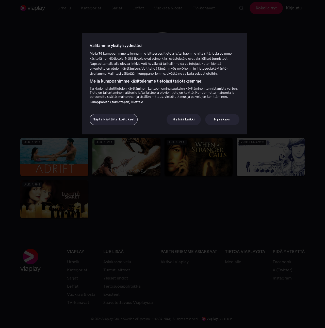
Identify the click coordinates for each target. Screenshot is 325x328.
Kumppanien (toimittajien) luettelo (116, 102)
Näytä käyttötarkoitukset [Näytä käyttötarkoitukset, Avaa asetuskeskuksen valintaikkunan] (113, 119)
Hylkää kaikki (183, 119)
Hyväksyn (222, 119)
